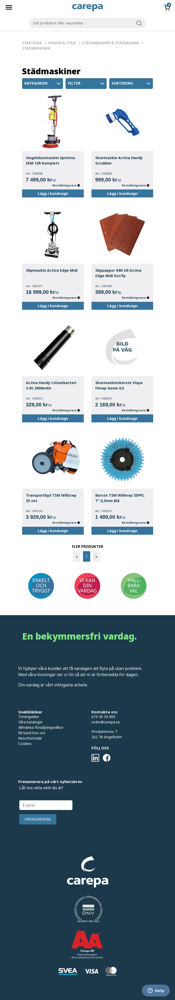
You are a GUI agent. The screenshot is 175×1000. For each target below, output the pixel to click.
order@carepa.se (105, 722)
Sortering (132, 83)
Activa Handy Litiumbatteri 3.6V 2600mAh (51, 385)
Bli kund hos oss (31, 732)
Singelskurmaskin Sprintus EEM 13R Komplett (50, 160)
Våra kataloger (30, 722)
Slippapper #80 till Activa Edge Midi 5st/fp (118, 273)
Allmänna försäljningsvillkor (40, 727)
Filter (86, 83)
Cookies (25, 743)
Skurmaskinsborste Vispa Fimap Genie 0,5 (119, 385)
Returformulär (30, 738)
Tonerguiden (28, 716)
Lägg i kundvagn (53, 193)
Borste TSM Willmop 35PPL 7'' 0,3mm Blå (119, 498)
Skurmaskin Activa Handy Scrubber (119, 160)
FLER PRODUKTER (87, 546)
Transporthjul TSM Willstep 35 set (51, 498)
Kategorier (43, 83)
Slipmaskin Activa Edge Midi (52, 270)
